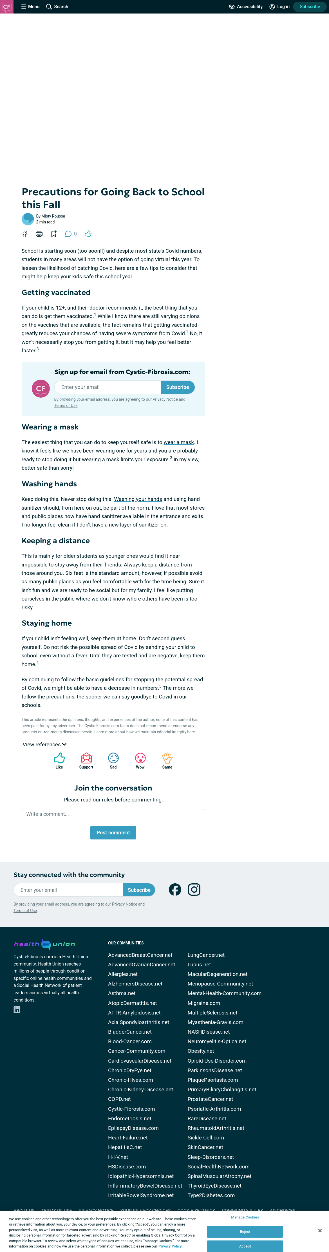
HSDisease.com (127, 1166)
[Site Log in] (279, 7)
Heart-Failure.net (128, 1137)
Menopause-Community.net (220, 983)
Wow (137, 760)
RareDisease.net (207, 1118)
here (191, 732)
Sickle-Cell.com (206, 1137)
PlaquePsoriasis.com (213, 1080)
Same (164, 760)
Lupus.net (199, 964)
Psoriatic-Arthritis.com (214, 1109)
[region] (164, 1231)
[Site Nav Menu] (30, 7)
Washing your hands (138, 499)
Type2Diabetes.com (211, 1195)
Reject (245, 1231)
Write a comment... (47, 814)
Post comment (113, 833)
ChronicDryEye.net (129, 1070)
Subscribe (310, 6)
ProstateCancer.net (210, 1099)
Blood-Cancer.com (130, 1041)
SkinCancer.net (205, 1147)
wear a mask (179, 442)
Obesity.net (201, 1051)
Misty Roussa (53, 216)
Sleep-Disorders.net (211, 1157)
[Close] (320, 1230)
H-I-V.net (118, 1157)
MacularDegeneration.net (218, 974)
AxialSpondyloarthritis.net (138, 1022)
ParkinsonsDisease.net (215, 1070)
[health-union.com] (44, 943)
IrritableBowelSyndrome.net (141, 1195)
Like (56, 760)
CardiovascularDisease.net (139, 1061)
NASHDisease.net (209, 1032)
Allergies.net (123, 974)
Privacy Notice (165, 399)
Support (84, 760)
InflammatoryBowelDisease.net (145, 1185)
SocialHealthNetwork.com (219, 1166)
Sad (110, 760)
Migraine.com (204, 1003)
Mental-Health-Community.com (225, 993)
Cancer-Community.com (136, 1051)
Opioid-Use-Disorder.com (217, 1061)
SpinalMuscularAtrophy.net (220, 1176)
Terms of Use (66, 405)
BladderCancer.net (130, 1032)
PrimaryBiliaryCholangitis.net (222, 1089)
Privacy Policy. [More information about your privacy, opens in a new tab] (170, 1246)
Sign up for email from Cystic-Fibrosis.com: (122, 372)
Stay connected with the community (69, 875)
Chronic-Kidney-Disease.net (140, 1089)
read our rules (97, 799)
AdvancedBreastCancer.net (140, 955)
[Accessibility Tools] (246, 7)
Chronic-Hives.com (130, 1080)
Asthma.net (122, 993)
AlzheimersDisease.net (135, 983)
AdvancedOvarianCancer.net (141, 964)
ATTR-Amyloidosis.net (134, 1012)
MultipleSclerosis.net (213, 1012)
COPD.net (119, 1099)
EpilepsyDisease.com (133, 1128)
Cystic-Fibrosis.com (131, 1109)
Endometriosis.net (129, 1118)
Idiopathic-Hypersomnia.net (141, 1176)
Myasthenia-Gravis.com (215, 1022)
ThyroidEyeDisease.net (215, 1185)
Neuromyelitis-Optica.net (217, 1041)
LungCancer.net (206, 955)
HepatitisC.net (125, 1147)
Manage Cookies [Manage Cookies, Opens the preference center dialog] (245, 1217)
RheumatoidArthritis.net (216, 1128)
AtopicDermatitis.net (132, 1003)
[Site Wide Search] (57, 7)
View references (45, 744)
